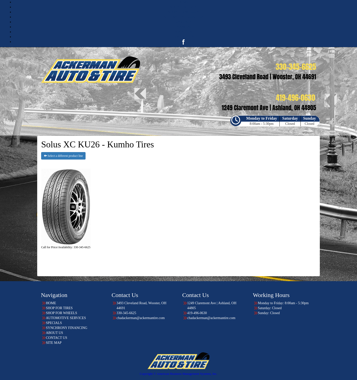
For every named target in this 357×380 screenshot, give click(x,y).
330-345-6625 (126, 313)
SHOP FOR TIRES (183, 7)
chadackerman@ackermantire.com (141, 318)
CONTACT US (183, 37)
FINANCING (183, 27)
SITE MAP (53, 343)
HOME (183, 2)
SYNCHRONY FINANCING (66, 328)
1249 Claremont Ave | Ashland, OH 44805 (212, 305)
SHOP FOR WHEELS (183, 12)
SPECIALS (184, 22)
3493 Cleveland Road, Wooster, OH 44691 (141, 305)
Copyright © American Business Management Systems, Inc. (178, 374)
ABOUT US (183, 32)
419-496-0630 (197, 313)
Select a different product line (63, 156)
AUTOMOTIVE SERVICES (183, 17)
